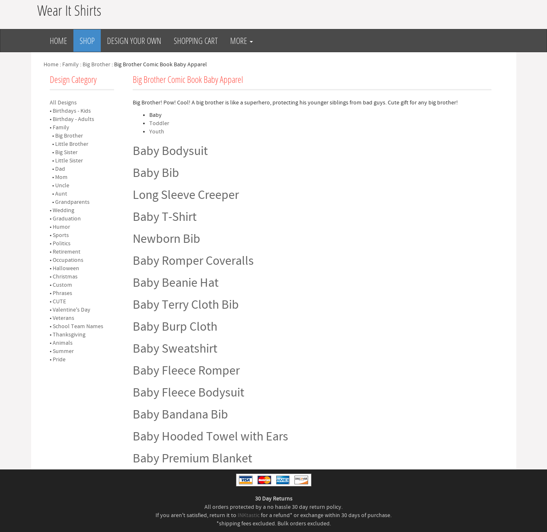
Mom (61, 177)
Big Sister (66, 152)
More (241, 40)
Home (58, 40)
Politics (62, 243)
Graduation (67, 218)
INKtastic (249, 515)
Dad (60, 169)
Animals (63, 343)
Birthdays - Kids (72, 111)
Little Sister (69, 160)
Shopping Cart (196, 40)
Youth (156, 131)
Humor (61, 227)
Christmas (65, 277)
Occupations (68, 260)
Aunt (61, 194)
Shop (87, 40)
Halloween (66, 268)
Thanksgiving (69, 335)
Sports (61, 235)
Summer (63, 351)
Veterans (63, 318)
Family (70, 64)
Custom (62, 285)
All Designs (63, 102)
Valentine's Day (71, 310)
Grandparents (72, 202)
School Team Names (78, 326)
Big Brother (96, 64)
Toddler (159, 123)
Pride (59, 359)
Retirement (66, 252)
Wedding (63, 210)
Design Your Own (134, 40)
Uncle (62, 185)
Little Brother (71, 144)
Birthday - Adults (73, 119)
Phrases (62, 293)
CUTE (59, 301)
